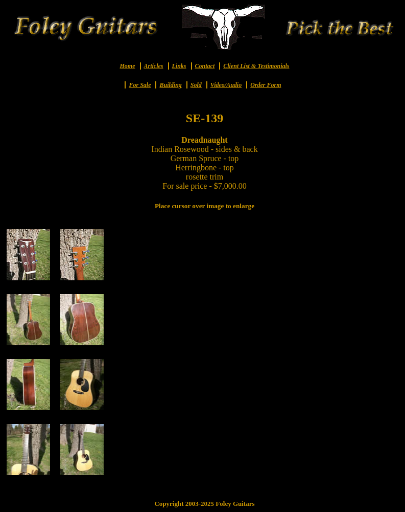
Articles (153, 66)
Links (179, 66)
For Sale (140, 84)
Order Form (265, 84)
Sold (196, 84)
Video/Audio (226, 84)
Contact (205, 66)
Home (127, 66)
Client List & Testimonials (256, 66)
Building (170, 84)
